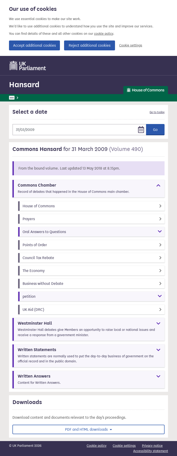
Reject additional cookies (89, 45)
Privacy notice (152, 446)
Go (155, 129)
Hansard (24, 84)
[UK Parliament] (28, 66)
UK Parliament (19, 98)
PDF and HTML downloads (87, 429)
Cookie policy (96, 446)
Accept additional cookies (34, 45)
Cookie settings (130, 45)
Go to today (157, 112)
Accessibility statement (150, 451)
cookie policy (103, 34)
